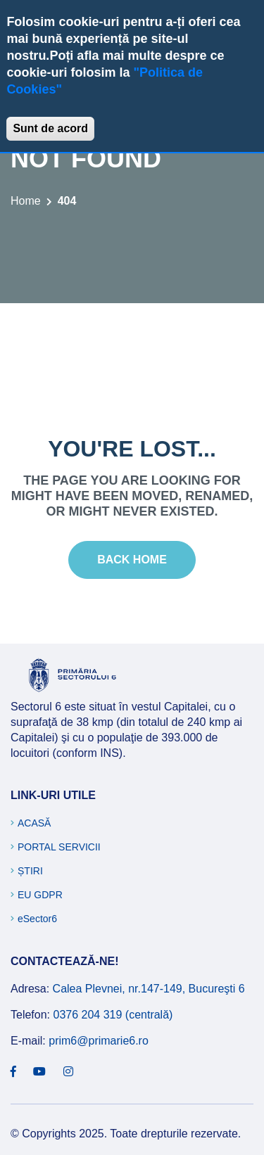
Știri (30, 870)
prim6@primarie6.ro (99, 1041)
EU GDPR (40, 894)
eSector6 (37, 918)
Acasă (34, 823)
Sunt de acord (50, 128)
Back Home (132, 560)
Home (26, 201)
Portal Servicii (59, 847)
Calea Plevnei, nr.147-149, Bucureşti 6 (149, 989)
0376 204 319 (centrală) (112, 1015)
